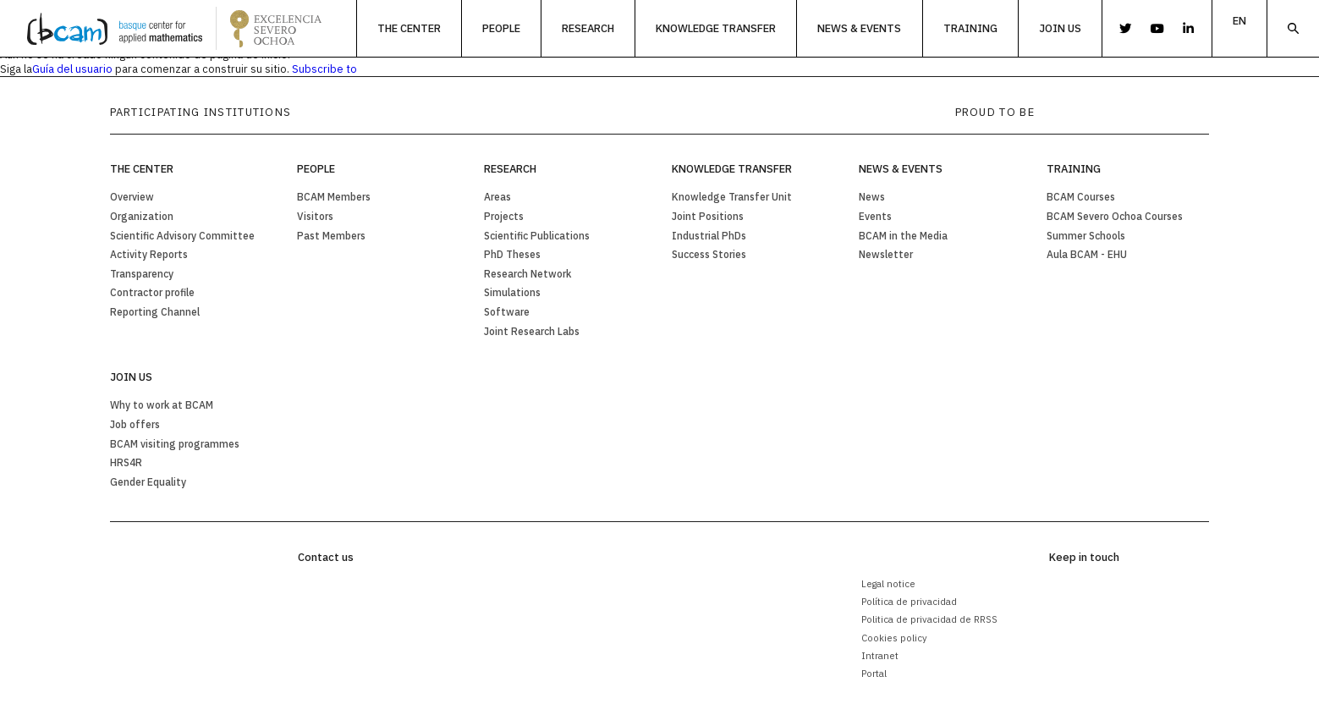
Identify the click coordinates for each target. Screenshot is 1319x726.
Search (1293, 28)
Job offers (135, 424)
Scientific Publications (537, 235)
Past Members (331, 235)
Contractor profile (152, 292)
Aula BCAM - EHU (1087, 254)
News (872, 196)
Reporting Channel (155, 311)
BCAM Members (334, 196)
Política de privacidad (909, 601)
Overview (132, 196)
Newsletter (886, 254)
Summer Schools (1086, 235)
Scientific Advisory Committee (182, 235)
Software (507, 311)
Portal (874, 673)
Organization (141, 216)
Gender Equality (148, 482)
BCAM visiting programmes (174, 443)
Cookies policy (894, 637)
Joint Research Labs (532, 331)
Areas (497, 196)
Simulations (512, 292)
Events (875, 216)
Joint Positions (708, 216)
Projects (504, 216)
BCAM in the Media (903, 235)
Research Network (527, 273)
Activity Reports (149, 254)
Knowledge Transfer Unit (732, 196)
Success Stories (709, 254)
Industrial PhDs (709, 235)
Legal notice (888, 583)
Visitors (315, 216)
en (1239, 21)
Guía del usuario (72, 69)
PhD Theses (512, 254)
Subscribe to (324, 69)
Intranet (880, 655)
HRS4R (126, 462)
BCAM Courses (1081, 196)
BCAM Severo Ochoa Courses (1115, 216)
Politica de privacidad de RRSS (929, 619)
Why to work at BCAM (161, 405)
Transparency (141, 273)
